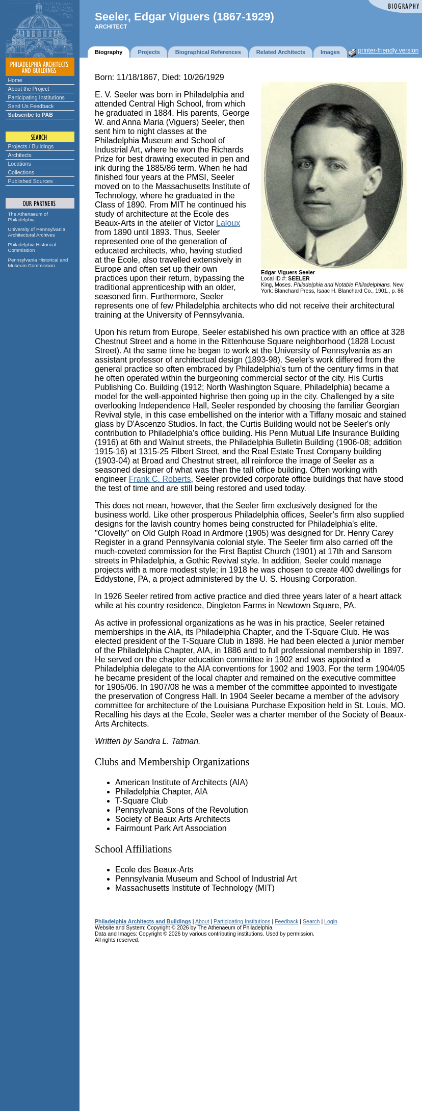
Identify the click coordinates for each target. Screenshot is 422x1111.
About (202, 921)
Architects (20, 155)
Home (15, 80)
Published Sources (30, 181)
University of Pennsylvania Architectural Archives (37, 232)
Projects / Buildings (31, 146)
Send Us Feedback (31, 106)
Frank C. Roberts (160, 479)
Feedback (286, 921)
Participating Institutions (36, 97)
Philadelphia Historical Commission (32, 247)
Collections (21, 172)
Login (330, 921)
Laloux (228, 223)
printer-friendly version (388, 50)
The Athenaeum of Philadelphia (28, 216)
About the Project (28, 89)
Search (311, 921)
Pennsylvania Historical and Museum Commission (38, 262)
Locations (19, 164)
